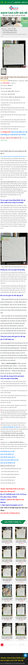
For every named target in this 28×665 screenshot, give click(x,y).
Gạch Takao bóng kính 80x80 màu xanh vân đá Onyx (7, 579)
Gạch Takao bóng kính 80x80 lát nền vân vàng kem (7, 541)
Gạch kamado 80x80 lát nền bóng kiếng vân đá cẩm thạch (7, 599)
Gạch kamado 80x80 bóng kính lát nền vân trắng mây (7, 637)
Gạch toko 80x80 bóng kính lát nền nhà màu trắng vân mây (20, 637)
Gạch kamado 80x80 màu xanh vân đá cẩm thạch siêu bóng (20, 579)
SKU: (16, 80)
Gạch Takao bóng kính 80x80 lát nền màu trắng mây (7, 560)
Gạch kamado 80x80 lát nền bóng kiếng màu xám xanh (20, 599)
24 (20, 644)
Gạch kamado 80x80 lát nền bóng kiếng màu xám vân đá (7, 618)
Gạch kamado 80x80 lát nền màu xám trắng (20, 618)
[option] (14, 54)
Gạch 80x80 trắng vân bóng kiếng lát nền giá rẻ (13, 156)
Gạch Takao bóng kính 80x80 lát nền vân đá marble (21, 541)
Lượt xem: (21, 80)
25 (23, 644)
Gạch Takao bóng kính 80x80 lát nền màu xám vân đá (21, 560)
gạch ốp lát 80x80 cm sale (10, 427)
